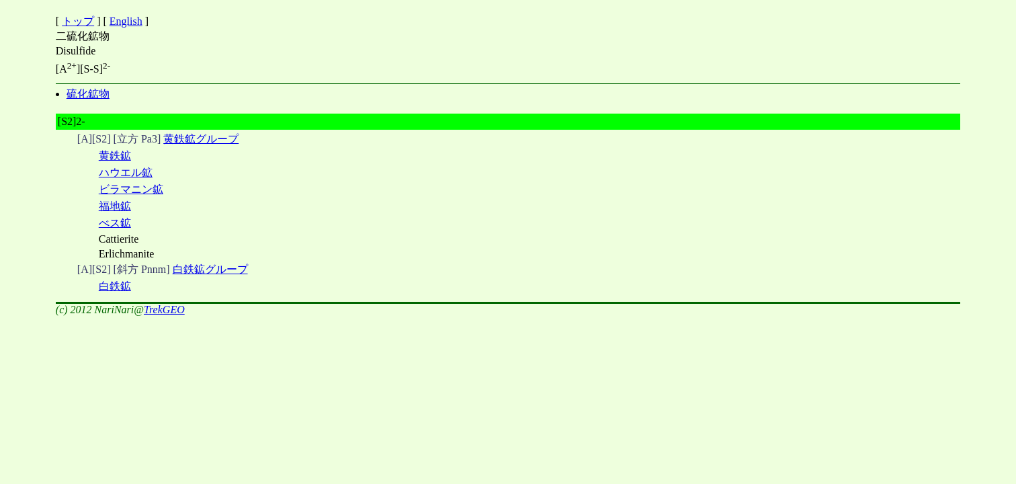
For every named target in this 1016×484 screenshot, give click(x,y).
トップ (78, 21)
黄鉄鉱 (115, 155)
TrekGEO (164, 309)
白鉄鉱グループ (210, 269)
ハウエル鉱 (126, 172)
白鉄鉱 (115, 286)
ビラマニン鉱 (131, 189)
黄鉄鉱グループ (201, 139)
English (126, 21)
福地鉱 (115, 206)
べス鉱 (115, 223)
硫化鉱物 (88, 93)
